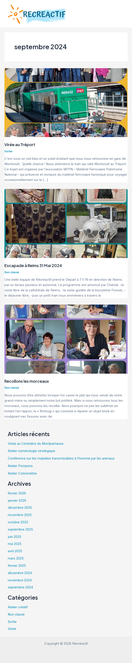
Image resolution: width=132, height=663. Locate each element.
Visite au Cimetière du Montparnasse (36, 444)
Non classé (11, 272)
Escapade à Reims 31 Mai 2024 (33, 265)
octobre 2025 (18, 522)
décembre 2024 (20, 573)
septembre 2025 (20, 529)
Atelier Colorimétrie (22, 473)
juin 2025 (14, 537)
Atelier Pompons (20, 466)
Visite (12, 629)
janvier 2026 (17, 501)
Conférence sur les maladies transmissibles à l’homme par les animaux (61, 458)
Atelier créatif (18, 607)
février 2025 (17, 566)
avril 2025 (15, 551)
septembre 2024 (20, 587)
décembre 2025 (20, 508)
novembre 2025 (20, 515)
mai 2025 (14, 544)
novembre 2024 (20, 580)
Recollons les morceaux (27, 381)
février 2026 (17, 493)
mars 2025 (16, 558)
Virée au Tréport (19, 144)
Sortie (8, 151)
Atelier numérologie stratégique (31, 451)
